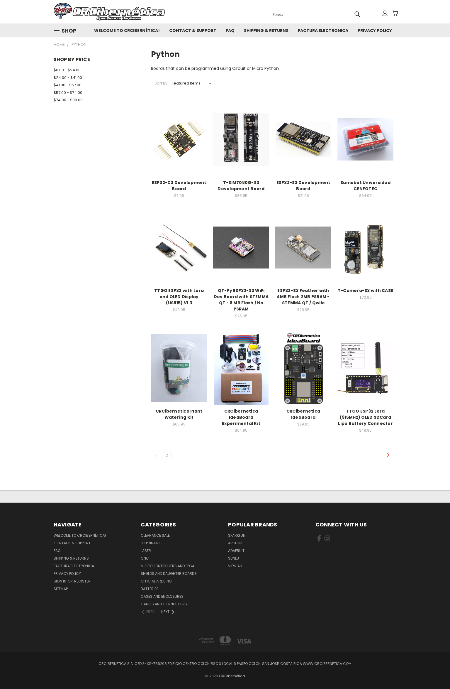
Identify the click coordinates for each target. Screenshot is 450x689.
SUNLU (233, 558)
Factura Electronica (323, 30)
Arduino (235, 543)
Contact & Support (192, 30)
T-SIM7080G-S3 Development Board (241, 186)
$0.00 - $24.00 (67, 70)
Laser (146, 550)
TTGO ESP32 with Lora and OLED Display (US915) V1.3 (179, 297)
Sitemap (61, 588)
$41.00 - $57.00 (67, 85)
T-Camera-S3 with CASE (365, 290)
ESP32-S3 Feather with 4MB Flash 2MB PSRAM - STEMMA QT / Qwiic (303, 297)
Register (82, 581)
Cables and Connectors (164, 604)
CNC (145, 558)
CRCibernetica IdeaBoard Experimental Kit (241, 417)
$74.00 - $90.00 (68, 100)
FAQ (230, 30)
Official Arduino (156, 581)
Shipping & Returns (266, 30)
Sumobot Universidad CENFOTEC (365, 186)
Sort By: (161, 83)
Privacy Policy (375, 30)
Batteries (150, 588)
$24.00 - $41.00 (68, 77)
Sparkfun (236, 535)
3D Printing (151, 543)
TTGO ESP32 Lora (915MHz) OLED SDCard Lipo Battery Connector (365, 417)
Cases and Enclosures (162, 596)
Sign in (60, 581)
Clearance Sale (155, 535)
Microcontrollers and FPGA (167, 565)
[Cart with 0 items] (395, 13)
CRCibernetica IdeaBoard (303, 414)
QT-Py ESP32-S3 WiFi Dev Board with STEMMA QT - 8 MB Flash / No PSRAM (241, 300)
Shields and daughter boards (169, 573)
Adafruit (236, 550)
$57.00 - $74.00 (68, 92)
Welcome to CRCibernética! (127, 30)
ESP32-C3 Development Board (179, 186)
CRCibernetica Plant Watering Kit (179, 414)
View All (235, 565)
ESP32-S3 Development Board (303, 186)
